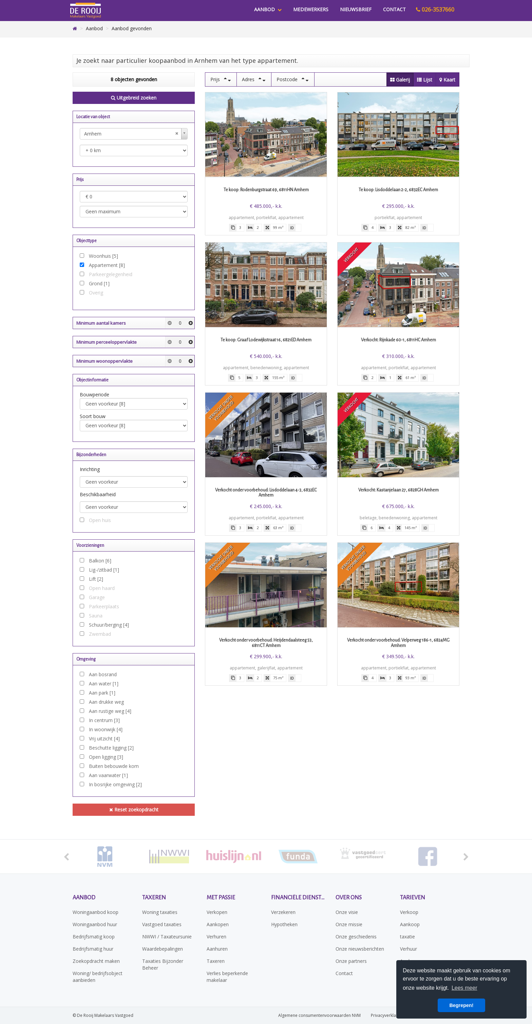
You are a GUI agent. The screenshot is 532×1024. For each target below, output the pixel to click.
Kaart (447, 79)
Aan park (102, 692)
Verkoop (409, 912)
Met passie (221, 898)
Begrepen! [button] (461, 1005)
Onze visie (347, 912)
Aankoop (410, 924)
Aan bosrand (103, 674)
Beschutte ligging (111, 747)
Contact (394, 9)
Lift (96, 579)
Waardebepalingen (162, 949)
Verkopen (217, 912)
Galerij (400, 79)
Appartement (107, 265)
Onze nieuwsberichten (360, 949)
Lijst (424, 79)
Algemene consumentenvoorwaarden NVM (319, 1015)
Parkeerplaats (104, 606)
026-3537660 (435, 9)
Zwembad (100, 634)
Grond (99, 283)
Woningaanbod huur (95, 924)
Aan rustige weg (110, 711)
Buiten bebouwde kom (114, 766)
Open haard (102, 588)
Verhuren (216, 936)
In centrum (104, 720)
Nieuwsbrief (356, 9)
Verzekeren (283, 912)
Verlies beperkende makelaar (227, 976)
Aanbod (268, 9)
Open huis (100, 520)
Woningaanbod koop (95, 912)
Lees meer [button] (464, 988)
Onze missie (349, 924)
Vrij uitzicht (104, 738)
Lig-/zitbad (104, 570)
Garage (97, 597)
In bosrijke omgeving (115, 784)
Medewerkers (310, 9)
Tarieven (412, 898)
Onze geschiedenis (356, 936)
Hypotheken (284, 924)
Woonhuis (103, 256)
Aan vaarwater (108, 775)
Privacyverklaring (387, 1015)
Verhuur (408, 949)
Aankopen (218, 924)
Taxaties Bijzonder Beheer (162, 964)
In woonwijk (105, 729)
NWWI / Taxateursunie (167, 936)
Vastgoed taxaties (162, 924)
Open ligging (106, 757)
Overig (96, 292)
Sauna (95, 615)
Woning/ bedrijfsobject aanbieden (97, 976)
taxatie (407, 936)
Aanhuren (217, 949)
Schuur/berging (109, 625)
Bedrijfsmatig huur (93, 949)
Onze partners (351, 961)
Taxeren (154, 898)
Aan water (103, 683)
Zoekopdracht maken (96, 961)
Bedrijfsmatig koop (94, 936)
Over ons (349, 898)
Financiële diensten (298, 898)
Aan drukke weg (106, 702)
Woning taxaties (159, 912)
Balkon (100, 560)
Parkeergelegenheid (110, 274)
